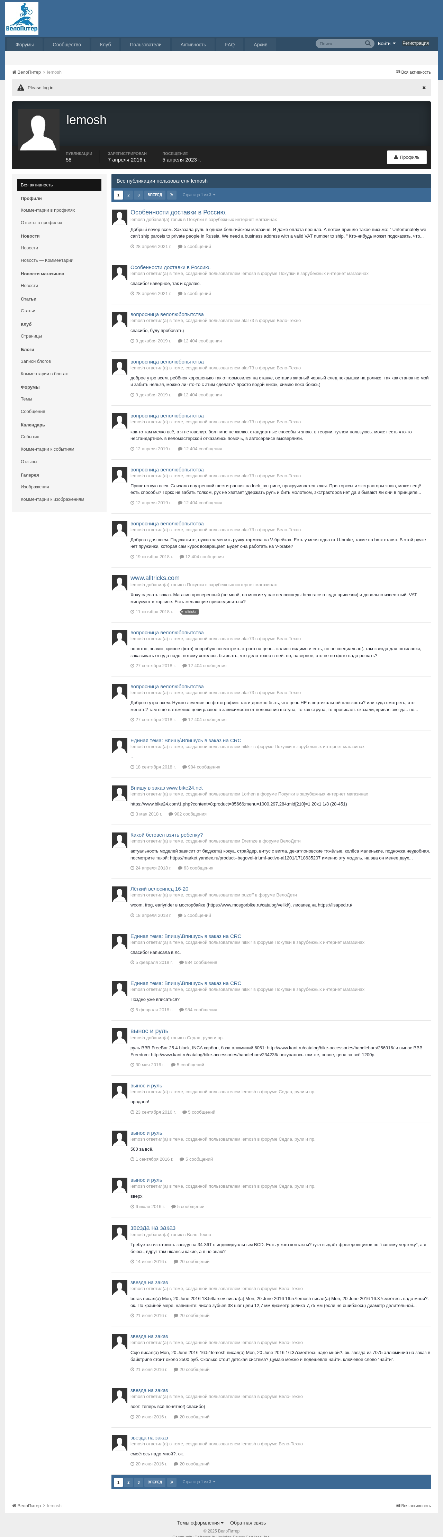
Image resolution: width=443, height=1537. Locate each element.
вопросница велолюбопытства (167, 304)
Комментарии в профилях (48, 199)
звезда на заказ (152, 1217)
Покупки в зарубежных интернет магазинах (232, 209)
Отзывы (29, 451)
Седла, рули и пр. (205, 1027)
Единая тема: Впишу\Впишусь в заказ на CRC (185, 730)
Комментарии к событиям (47, 438)
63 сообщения (196, 857)
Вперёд (155, 184)
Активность (193, 44)
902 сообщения (188, 803)
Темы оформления (200, 1512)
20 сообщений (191, 1251)
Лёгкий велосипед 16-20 (159, 878)
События (30, 426)
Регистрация (416, 43)
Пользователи (145, 44)
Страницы (31, 325)
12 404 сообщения (200, 330)
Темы (26, 388)
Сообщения (33, 401)
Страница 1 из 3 (199, 184)
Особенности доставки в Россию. (178, 202)
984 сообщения (201, 756)
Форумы (25, 44)
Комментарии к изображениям (52, 488)
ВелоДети (290, 830)
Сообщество (67, 44)
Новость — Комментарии (47, 249)
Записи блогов (36, 350)
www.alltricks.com (155, 567)
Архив (260, 44)
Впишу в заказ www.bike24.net (166, 777)
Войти (387, 43)
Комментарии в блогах (44, 363)
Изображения (35, 476)
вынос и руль (149, 1020)
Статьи (28, 300)
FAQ (230, 44)
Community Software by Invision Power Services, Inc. (221, 1527)
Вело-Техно (289, 310)
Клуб (105, 44)
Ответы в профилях (41, 212)
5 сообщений (194, 236)
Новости (29, 237)
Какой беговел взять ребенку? (166, 824)
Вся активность (37, 174)
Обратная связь (248, 1512)
